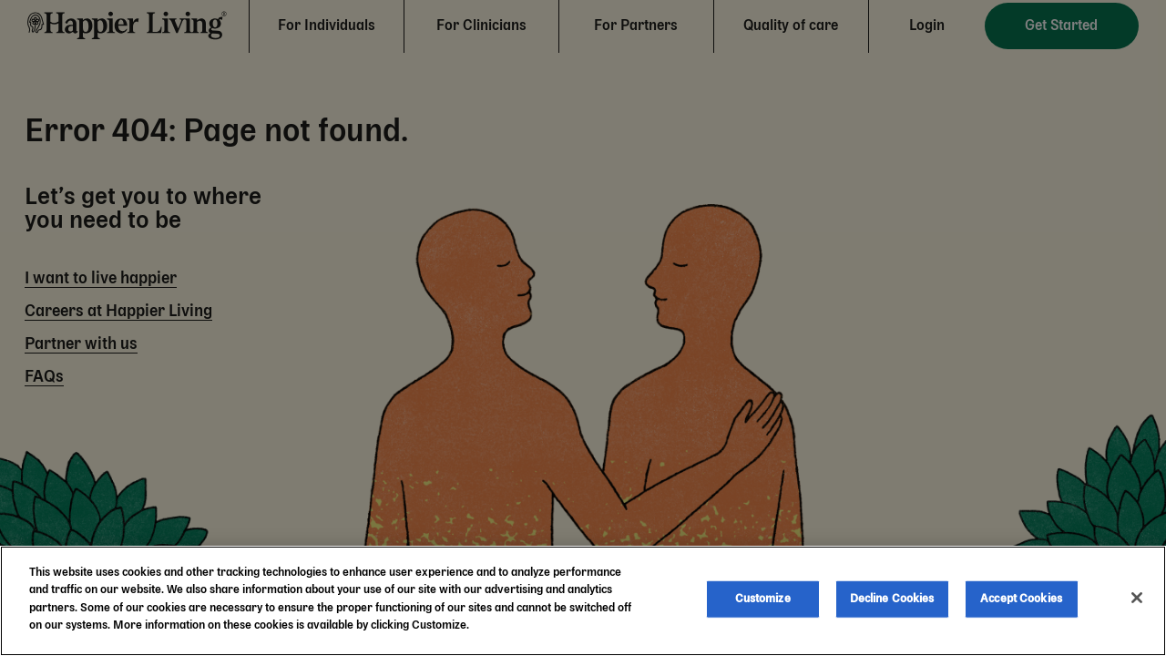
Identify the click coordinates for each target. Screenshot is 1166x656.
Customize (763, 599)
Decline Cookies (892, 599)
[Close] (1137, 598)
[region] (583, 601)
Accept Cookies (1021, 599)
